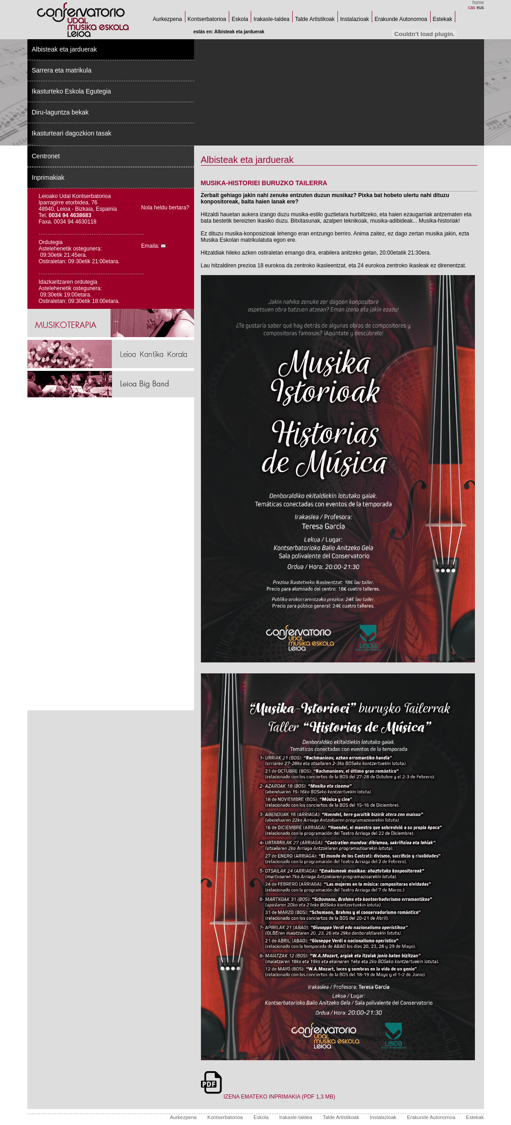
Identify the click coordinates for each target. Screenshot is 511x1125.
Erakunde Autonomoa (400, 19)
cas (471, 7)
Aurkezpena (167, 19)
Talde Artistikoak (315, 19)
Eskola (240, 19)
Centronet (46, 156)
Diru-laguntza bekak (60, 112)
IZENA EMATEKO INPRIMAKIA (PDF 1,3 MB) (268, 1097)
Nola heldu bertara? (165, 207)
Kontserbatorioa (207, 19)
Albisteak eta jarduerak (64, 49)
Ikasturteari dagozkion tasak (71, 133)
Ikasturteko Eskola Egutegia (71, 91)
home (478, 2)
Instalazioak (354, 19)
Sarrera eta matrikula (62, 70)
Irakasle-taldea (271, 19)
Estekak (443, 19)
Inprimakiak (48, 177)
